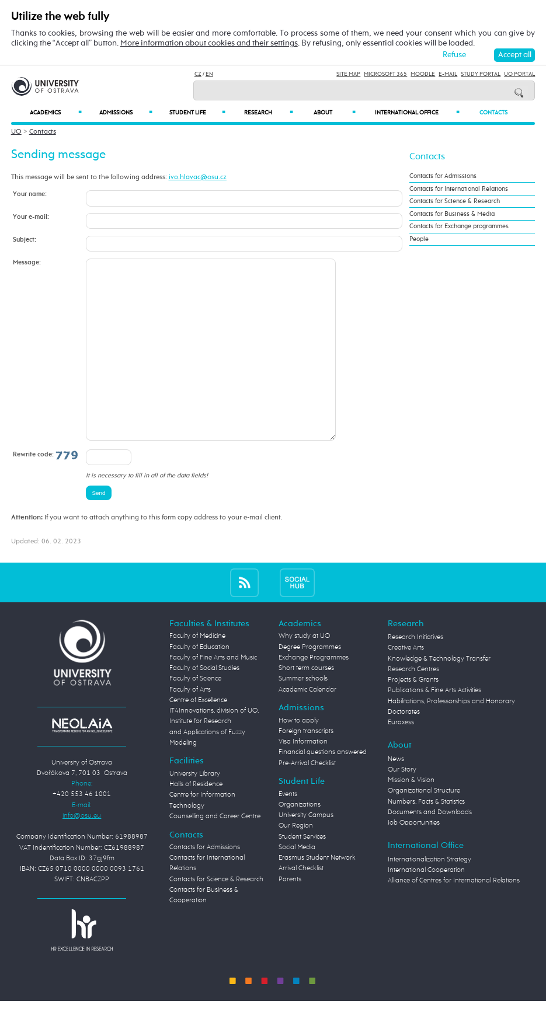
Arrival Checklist (301, 903)
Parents (290, 914)
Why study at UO (304, 671)
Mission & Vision (411, 815)
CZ (197, 74)
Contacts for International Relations (458, 189)
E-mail (448, 74)
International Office (417, 112)
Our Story (402, 804)
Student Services (302, 871)
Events (288, 829)
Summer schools (303, 713)
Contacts (493, 113)
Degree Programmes (310, 682)
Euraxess (401, 757)
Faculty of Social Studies (204, 703)
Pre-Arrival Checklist (307, 798)
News (396, 794)
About (335, 112)
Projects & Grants (413, 714)
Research (268, 112)
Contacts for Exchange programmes (459, 226)
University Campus (306, 850)
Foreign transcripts (306, 766)
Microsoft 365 (385, 74)
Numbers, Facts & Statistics (426, 836)
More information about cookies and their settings (209, 43)
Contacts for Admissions (443, 176)
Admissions (125, 112)
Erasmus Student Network (317, 892)
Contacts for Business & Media (452, 214)
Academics (56, 112)
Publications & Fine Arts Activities (434, 725)
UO (16, 131)
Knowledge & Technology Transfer (439, 693)
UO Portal (519, 74)
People (419, 239)
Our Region (296, 860)
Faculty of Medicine (197, 671)
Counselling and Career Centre (214, 851)
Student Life (197, 112)
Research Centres (413, 704)
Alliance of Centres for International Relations (454, 915)
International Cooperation (426, 905)
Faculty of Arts (190, 724)
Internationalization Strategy (429, 894)
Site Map (348, 74)
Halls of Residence (195, 819)
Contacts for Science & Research (454, 201)
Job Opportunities (414, 857)
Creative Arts (406, 682)
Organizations (300, 839)
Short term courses (306, 703)
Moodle (423, 74)
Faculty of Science (195, 713)
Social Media (297, 882)
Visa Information (303, 776)
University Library (194, 808)
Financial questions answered (323, 787)
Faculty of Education (199, 682)
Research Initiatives (415, 672)
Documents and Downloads (430, 847)
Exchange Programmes (314, 692)
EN (209, 74)
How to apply (299, 755)
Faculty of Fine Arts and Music (213, 692)
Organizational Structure (424, 825)
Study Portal (480, 74)
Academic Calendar (307, 724)
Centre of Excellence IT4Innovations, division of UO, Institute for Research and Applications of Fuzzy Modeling (214, 756)
